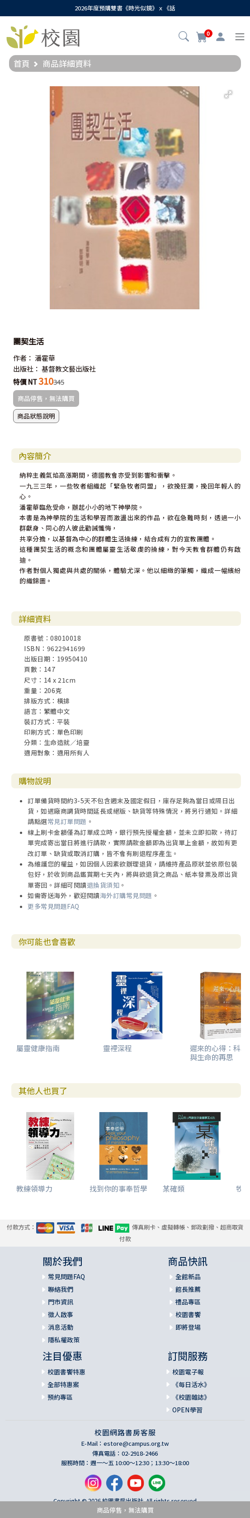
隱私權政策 (64, 1339)
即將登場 (188, 1327)
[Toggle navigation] (240, 37)
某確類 (173, 1188)
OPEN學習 (187, 1409)
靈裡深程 (117, 1048)
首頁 (22, 63)
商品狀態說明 (36, 415)
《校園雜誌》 (191, 1397)
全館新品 (188, 1276)
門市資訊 (60, 1301)
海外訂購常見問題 (126, 895)
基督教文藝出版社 (69, 368)
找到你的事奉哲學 (118, 1188)
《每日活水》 (191, 1384)
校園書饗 (188, 1314)
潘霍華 (45, 358)
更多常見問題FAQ (54, 906)
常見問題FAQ (66, 1276)
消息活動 (60, 1327)
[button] (184, 37)
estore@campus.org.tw (136, 1443)
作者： (23, 358)
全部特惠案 (63, 1384)
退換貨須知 (103, 884)
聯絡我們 (60, 1289)
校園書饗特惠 (66, 1371)
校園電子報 (188, 1371)
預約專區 (60, 1397)
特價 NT (25, 381)
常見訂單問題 (67, 821)
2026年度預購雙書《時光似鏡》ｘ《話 (125, 8)
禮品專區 (188, 1301)
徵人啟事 (60, 1314)
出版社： (26, 368)
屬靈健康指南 (38, 1048)
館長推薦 (188, 1289)
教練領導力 (34, 1188)
